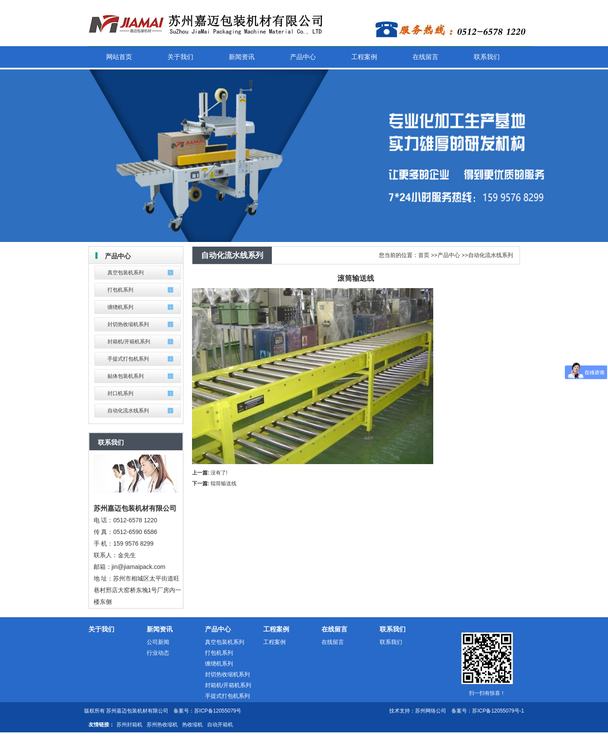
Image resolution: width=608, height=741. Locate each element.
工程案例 (276, 629)
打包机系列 (120, 290)
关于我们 (101, 629)
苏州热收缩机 (162, 725)
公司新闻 (158, 642)
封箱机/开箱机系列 (128, 342)
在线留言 (334, 629)
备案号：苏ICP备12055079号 (207, 711)
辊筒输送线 (223, 483)
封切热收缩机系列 (128, 324)
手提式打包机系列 (128, 359)
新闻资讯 (160, 629)
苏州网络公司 (430, 711)
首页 (423, 255)
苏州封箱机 (129, 725)
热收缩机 (192, 725)
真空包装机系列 (125, 273)
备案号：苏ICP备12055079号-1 (487, 711)
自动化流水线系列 (128, 411)
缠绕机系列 (120, 307)
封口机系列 (120, 393)
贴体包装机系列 (125, 376)
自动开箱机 (220, 725)
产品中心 (449, 255)
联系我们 (393, 629)
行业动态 (158, 653)
